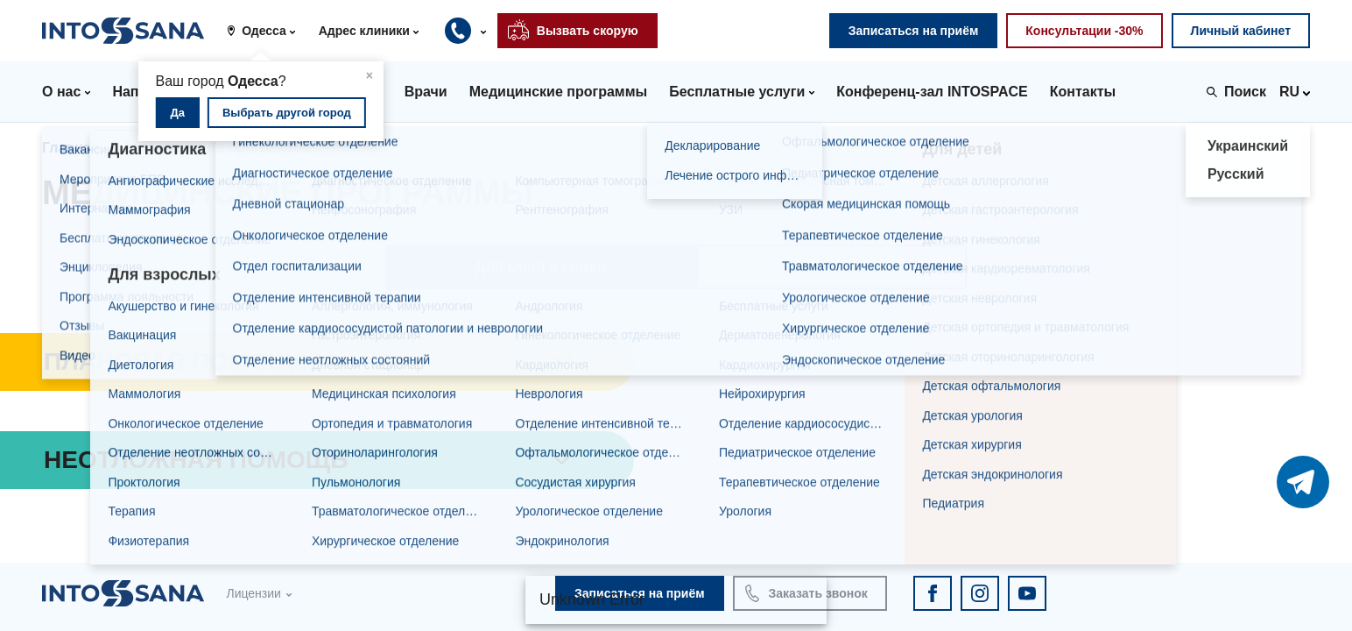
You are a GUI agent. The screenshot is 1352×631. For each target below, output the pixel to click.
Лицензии (253, 593)
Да (178, 112)
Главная (70, 147)
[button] (267, 30)
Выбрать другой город (286, 112)
